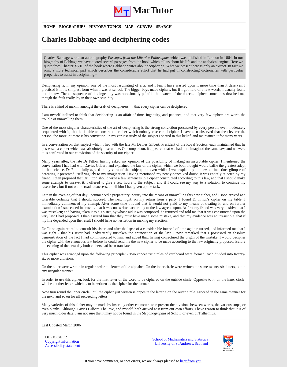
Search (164, 27)
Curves (144, 27)
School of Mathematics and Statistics (180, 339)
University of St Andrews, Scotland (181, 343)
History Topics (105, 27)
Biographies (72, 27)
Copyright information (62, 341)
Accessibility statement (62, 346)
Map (129, 27)
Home (50, 27)
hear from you (190, 361)
